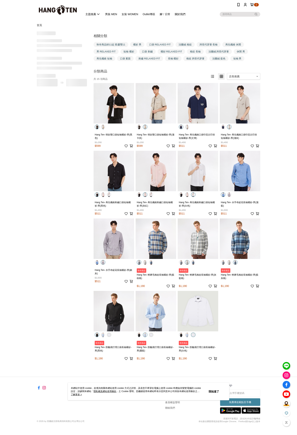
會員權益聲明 (172, 402)
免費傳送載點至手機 (240, 402)
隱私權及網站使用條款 (105, 391)
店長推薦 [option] (234, 76)
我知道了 (214, 391)
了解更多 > (76, 394)
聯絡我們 (170, 407)
